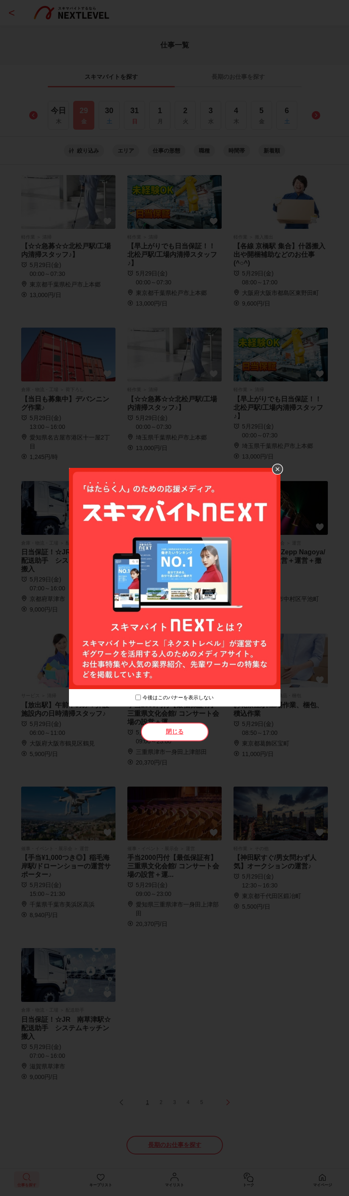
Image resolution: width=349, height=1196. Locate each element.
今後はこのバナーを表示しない (178, 697)
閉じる (175, 731)
